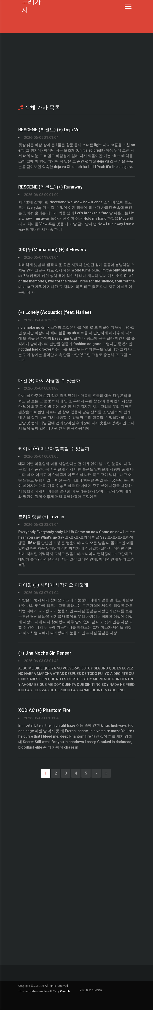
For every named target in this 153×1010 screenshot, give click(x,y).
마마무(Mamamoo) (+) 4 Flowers (52, 249)
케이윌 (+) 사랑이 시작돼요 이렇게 (53, 585)
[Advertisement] (76, 68)
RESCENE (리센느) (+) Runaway (50, 187)
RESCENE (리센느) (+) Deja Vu (49, 129)
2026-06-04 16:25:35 (41, 320)
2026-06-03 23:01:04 (41, 524)
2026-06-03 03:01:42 (41, 661)
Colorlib (65, 991)
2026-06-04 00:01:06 (41, 388)
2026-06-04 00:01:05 (41, 456)
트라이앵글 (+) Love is (41, 516)
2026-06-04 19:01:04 (41, 257)
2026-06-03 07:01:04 (41, 593)
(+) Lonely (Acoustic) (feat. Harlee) (54, 312)
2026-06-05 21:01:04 (41, 137)
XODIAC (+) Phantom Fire (44, 710)
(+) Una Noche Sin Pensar (44, 653)
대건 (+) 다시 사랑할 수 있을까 (49, 380)
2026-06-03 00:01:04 (41, 718)
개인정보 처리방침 (91, 990)
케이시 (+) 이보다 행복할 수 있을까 (53, 448)
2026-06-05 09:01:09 (41, 195)
